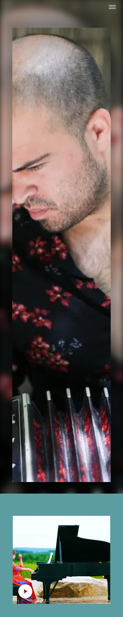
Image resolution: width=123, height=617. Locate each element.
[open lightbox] (61, 560)
